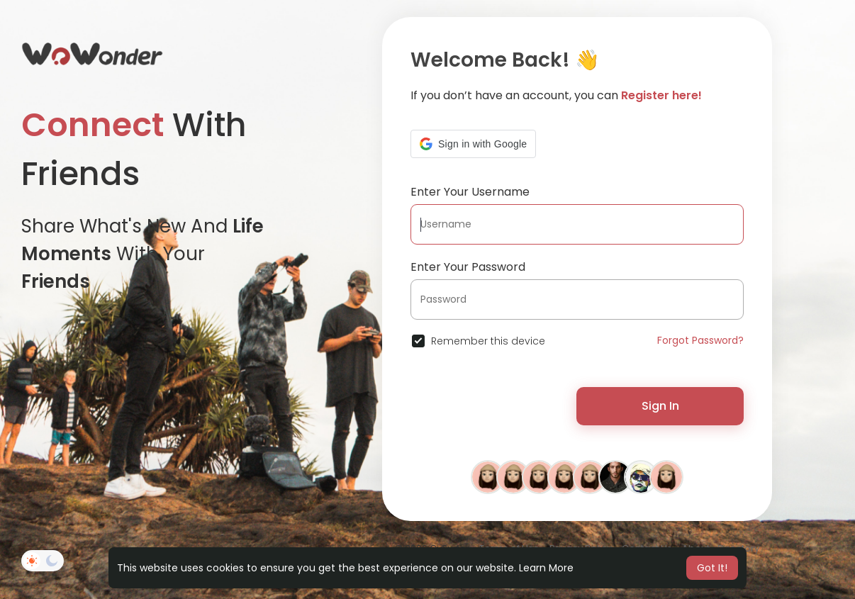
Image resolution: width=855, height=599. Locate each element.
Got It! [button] (712, 568)
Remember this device (488, 341)
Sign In (660, 406)
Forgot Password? (700, 340)
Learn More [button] (546, 568)
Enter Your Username (470, 192)
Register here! (661, 95)
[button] (473, 144)
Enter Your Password (467, 267)
